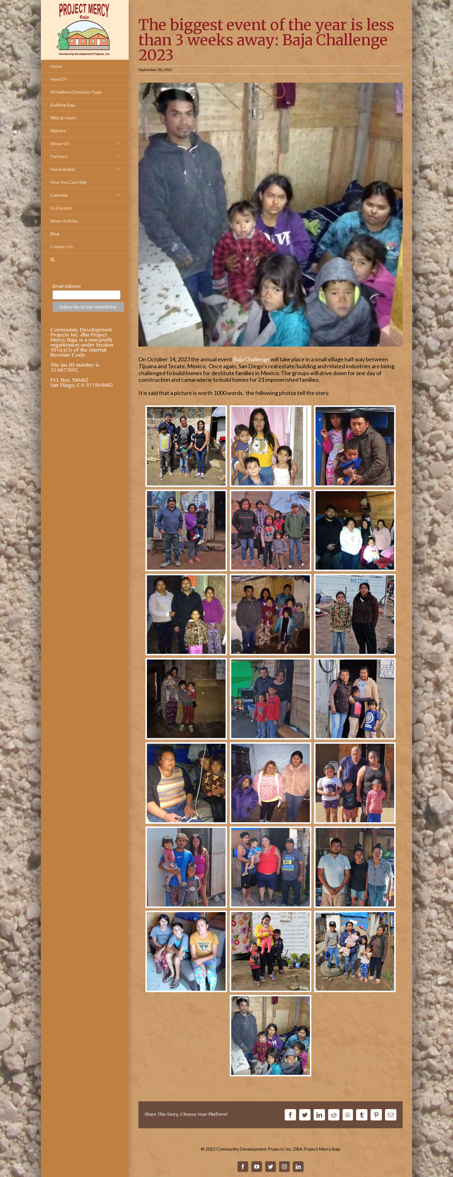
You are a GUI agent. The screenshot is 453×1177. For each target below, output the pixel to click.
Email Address (69, 286)
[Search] (85, 259)
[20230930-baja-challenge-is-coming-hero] (270, 215)
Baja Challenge (251, 359)
